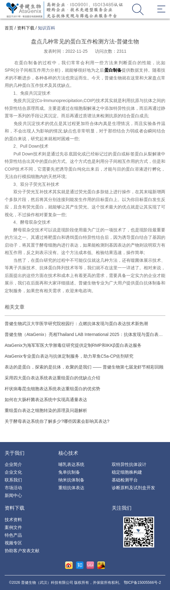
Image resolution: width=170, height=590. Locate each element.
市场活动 (13, 487)
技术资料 (13, 519)
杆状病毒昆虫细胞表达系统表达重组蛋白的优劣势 (52, 388)
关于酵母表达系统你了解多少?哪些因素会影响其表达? (57, 421)
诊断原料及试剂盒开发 (133, 487)
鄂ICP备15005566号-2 (142, 582)
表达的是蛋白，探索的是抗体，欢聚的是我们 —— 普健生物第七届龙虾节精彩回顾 (84, 366)
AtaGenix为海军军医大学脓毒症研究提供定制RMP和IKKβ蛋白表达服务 (73, 345)
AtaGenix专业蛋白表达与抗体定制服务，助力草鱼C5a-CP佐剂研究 (69, 356)
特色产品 (13, 535)
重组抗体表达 (71, 487)
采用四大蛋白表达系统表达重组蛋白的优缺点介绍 (52, 377)
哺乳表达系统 (71, 464)
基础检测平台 (125, 479)
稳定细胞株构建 (127, 472)
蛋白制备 (113, 70)
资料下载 (25, 27)
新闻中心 (13, 495)
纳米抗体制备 (71, 479)
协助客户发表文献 (22, 550)
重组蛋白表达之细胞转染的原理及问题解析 (46, 410)
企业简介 (13, 464)
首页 (9, 27)
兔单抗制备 (69, 472)
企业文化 (13, 472)
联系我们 (13, 479)
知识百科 (46, 27)
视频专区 (13, 542)
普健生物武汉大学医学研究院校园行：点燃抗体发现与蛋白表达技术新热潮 (76, 323)
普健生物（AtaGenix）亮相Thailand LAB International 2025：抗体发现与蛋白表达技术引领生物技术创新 (84, 334)
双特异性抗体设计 (129, 464)
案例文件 (13, 527)
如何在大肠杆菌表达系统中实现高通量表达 (46, 399)
